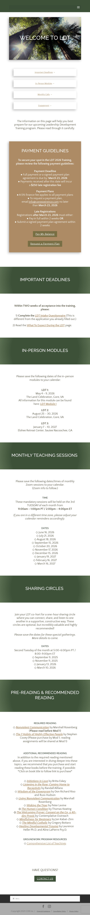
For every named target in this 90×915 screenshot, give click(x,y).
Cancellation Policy (59, 911)
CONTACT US (45, 878)
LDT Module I (48, 404)
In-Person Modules (43, 83)
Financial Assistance (43, 911)
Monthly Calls (44, 94)
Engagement (43, 105)
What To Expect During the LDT (46, 325)
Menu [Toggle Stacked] (16, 899)
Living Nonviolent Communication (39, 798)
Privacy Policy (73, 911)
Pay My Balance (45, 234)
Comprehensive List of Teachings (46, 843)
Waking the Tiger (37, 805)
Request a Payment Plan (45, 243)
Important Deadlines (44, 72)
